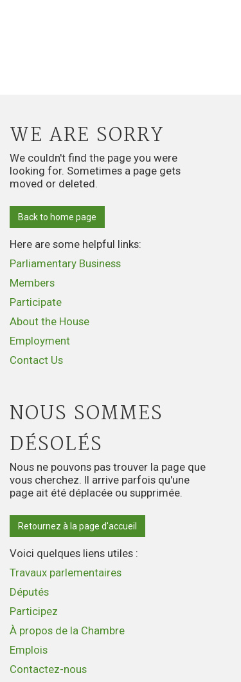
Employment (40, 340)
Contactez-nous (48, 669)
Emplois (29, 649)
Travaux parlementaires (65, 572)
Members (32, 282)
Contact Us (36, 360)
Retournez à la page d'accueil (77, 526)
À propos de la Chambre (67, 630)
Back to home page (57, 217)
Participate (36, 302)
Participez (34, 611)
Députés (29, 591)
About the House (49, 321)
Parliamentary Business (65, 263)
